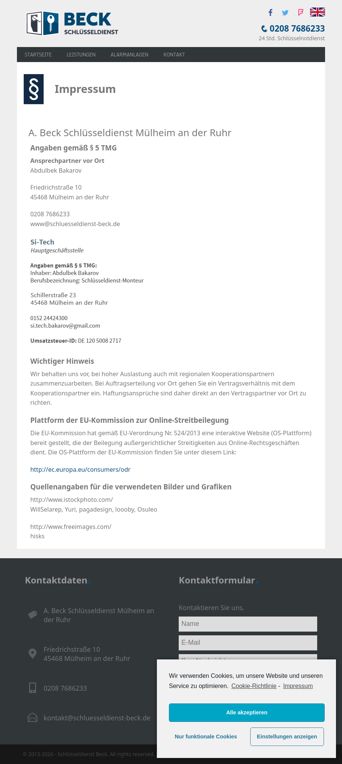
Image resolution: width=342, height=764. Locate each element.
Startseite (38, 54)
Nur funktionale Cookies (206, 737)
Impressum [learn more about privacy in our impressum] (298, 686)
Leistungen (81, 54)
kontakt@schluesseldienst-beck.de (97, 717)
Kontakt (174, 54)
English (317, 12)
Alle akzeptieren (247, 712)
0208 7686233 (297, 28)
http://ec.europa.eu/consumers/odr (80, 469)
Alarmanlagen (129, 54)
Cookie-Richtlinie (254, 686)
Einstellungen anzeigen (287, 737)
